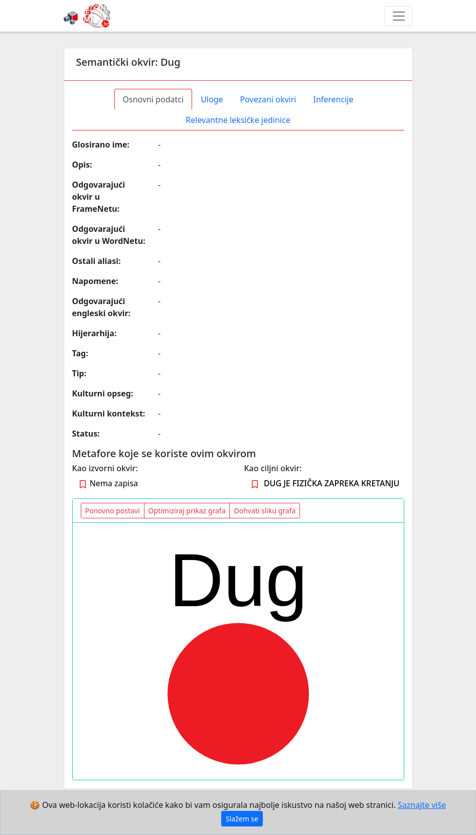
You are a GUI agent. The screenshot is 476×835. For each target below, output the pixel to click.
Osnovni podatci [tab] (153, 99)
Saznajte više (422, 804)
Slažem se (242, 818)
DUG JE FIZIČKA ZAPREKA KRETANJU (331, 483)
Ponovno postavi (112, 510)
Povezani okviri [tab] (268, 99)
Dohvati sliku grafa (264, 510)
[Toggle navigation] (399, 16)
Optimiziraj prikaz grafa (187, 510)
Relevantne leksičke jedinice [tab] (238, 119)
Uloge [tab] (212, 99)
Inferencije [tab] (333, 99)
